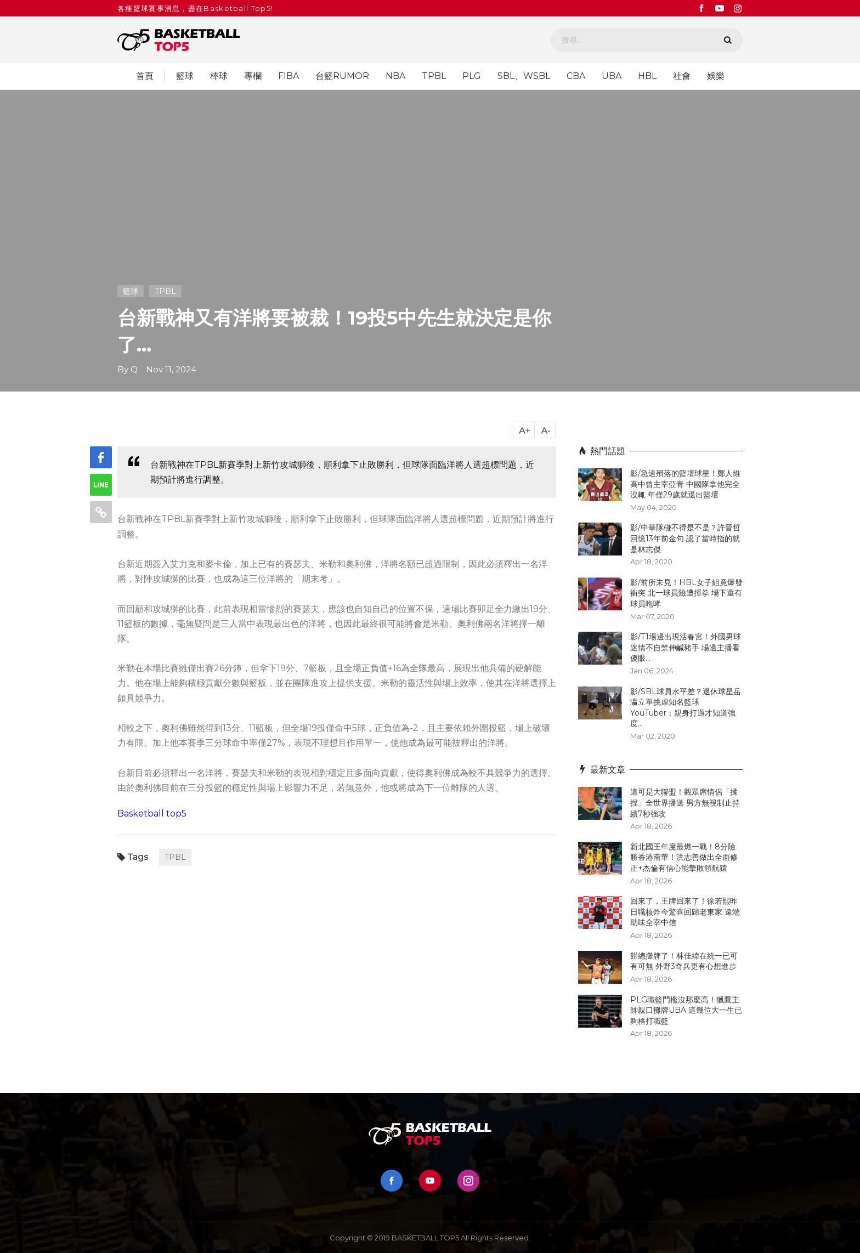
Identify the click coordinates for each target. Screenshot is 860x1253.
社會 (682, 76)
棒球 (219, 76)
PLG (471, 76)
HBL (647, 76)
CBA (576, 76)
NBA (395, 76)
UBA (611, 76)
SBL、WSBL (523, 76)
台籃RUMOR (342, 76)
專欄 (253, 76)
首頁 (145, 76)
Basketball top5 (151, 813)
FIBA (288, 76)
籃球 (185, 76)
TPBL (434, 76)
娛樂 (716, 76)
